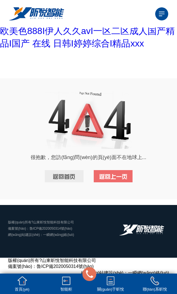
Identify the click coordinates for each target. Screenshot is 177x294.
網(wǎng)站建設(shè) (24, 235)
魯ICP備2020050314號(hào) (50, 228)
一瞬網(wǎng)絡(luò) (58, 235)
